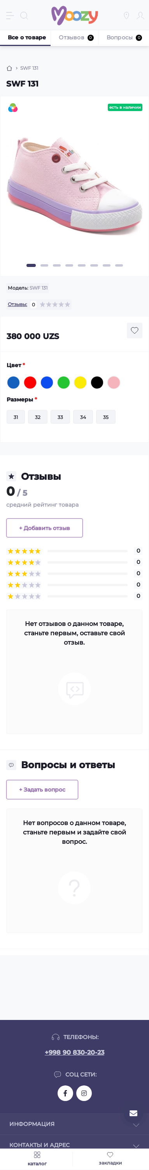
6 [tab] (94, 265)
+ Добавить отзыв (44, 528)
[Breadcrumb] (9, 68)
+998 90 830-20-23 (74, 1052)
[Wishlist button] (134, 330)
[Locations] (126, 15)
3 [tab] (57, 265)
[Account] (140, 15)
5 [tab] (82, 265)
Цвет (16, 365)
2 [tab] (44, 265)
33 (60, 417)
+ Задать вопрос (42, 789)
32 (37, 417)
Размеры (22, 399)
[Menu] (10, 15)
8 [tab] (119, 265)
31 (16, 417)
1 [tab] (31, 265)
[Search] (24, 15)
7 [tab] (106, 265)
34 (83, 417)
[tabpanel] (74, 189)
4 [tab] (69, 265)
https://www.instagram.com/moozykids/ (84, 1093)
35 (106, 417)
